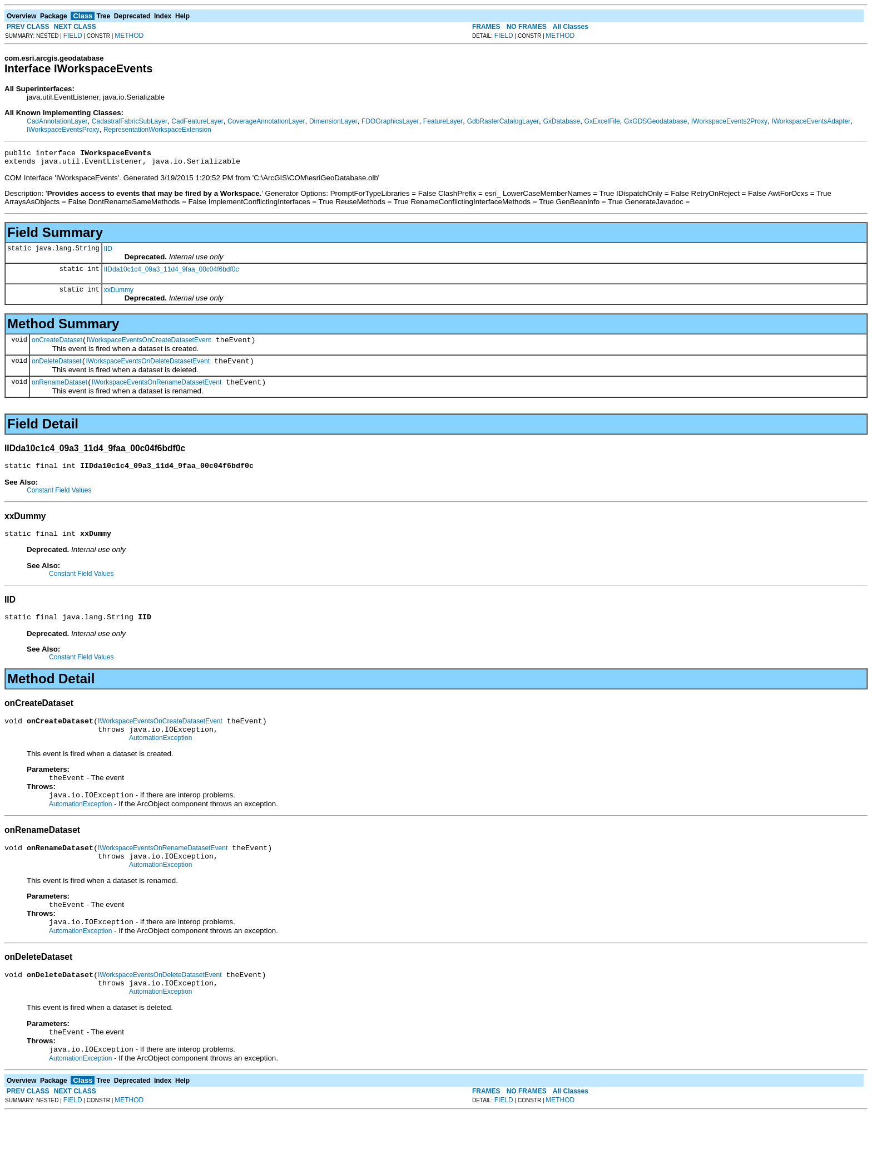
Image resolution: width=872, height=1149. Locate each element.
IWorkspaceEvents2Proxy (729, 121)
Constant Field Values (59, 500)
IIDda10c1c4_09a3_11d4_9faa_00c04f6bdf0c (171, 273)
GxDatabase (561, 121)
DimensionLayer (333, 121)
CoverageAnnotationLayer (266, 121)
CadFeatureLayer (197, 121)
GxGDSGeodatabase (655, 121)
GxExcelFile (602, 121)
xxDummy (118, 293)
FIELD (72, 36)
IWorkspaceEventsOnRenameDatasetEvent (156, 390)
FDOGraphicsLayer (390, 121)
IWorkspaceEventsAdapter (810, 121)
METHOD (129, 36)
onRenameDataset (59, 390)
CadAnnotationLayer (57, 121)
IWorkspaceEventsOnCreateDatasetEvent (149, 345)
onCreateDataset (57, 345)
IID (108, 252)
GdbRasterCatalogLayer (503, 121)
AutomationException (160, 756)
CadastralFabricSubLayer (129, 121)
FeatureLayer (443, 121)
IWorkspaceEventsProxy (63, 130)
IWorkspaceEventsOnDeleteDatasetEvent (148, 368)
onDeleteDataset (56, 368)
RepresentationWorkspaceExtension (157, 130)
